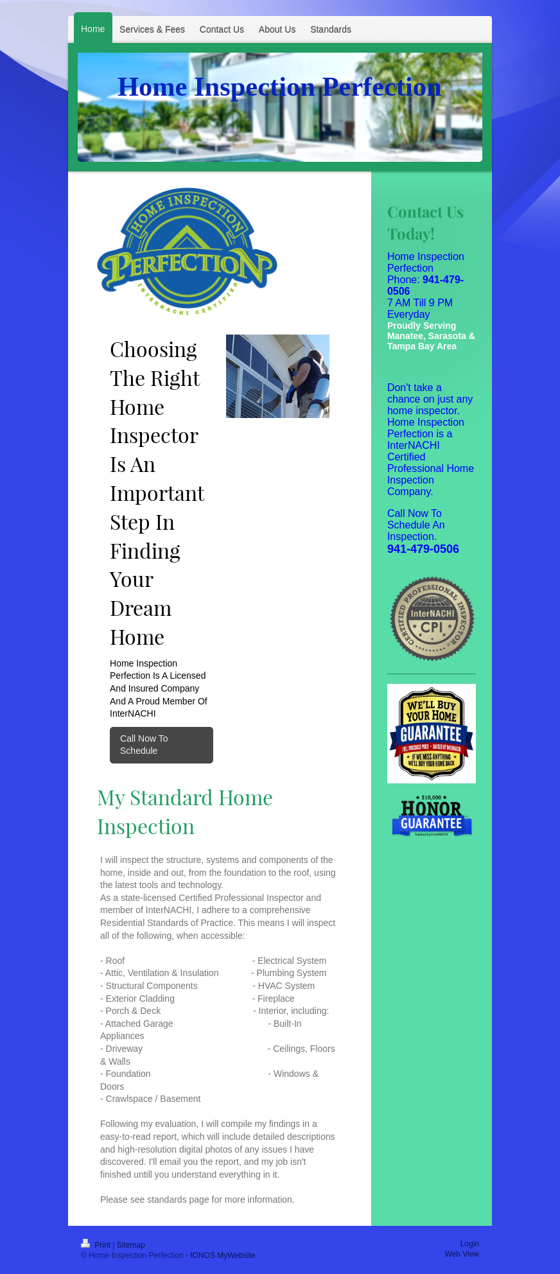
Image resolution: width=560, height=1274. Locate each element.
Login (469, 1243)
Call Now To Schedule (144, 744)
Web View (461, 1254)
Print (96, 1245)
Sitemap (131, 1245)
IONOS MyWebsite (222, 1255)
